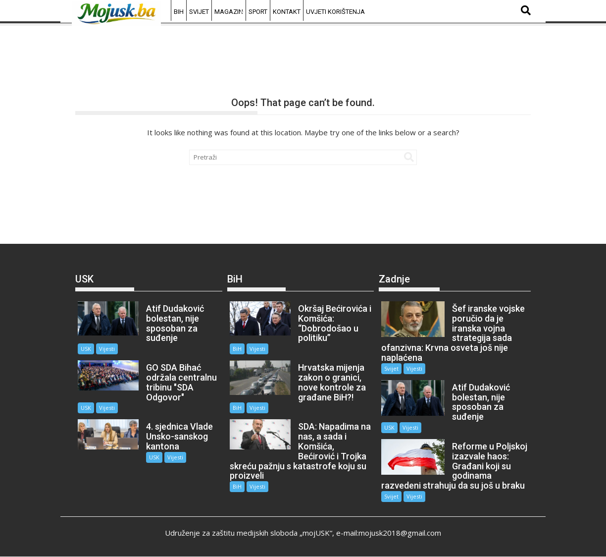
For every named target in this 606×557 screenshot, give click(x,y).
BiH (179, 11)
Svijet (199, 11)
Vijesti (107, 348)
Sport (258, 11)
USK (86, 348)
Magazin (228, 11)
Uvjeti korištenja (335, 11)
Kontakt (287, 11)
